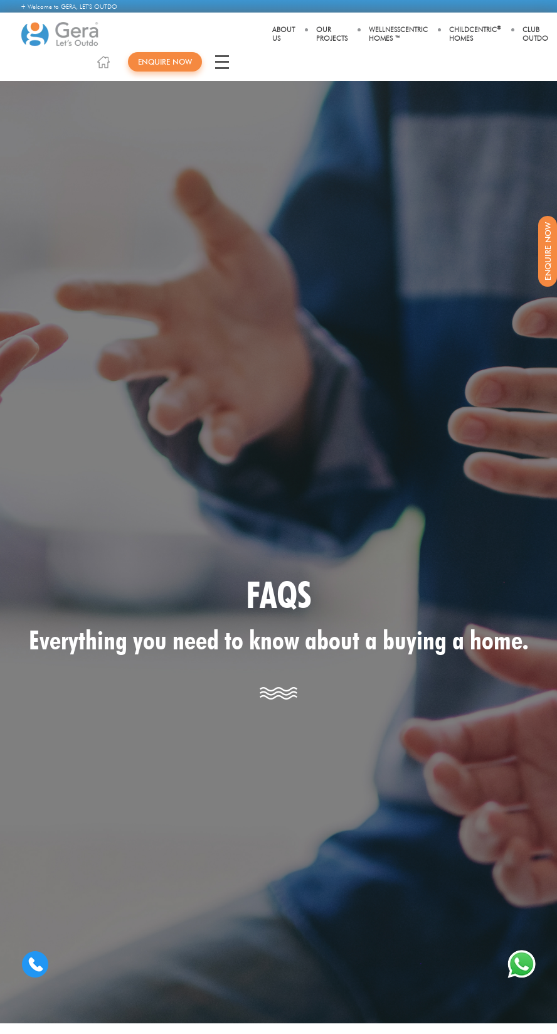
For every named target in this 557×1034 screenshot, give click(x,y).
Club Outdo (535, 34)
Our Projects (331, 34)
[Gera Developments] (60, 34)
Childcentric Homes (475, 33)
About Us (283, 34)
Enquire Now (165, 62)
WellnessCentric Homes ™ (398, 34)
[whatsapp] (521, 964)
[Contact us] (35, 964)
